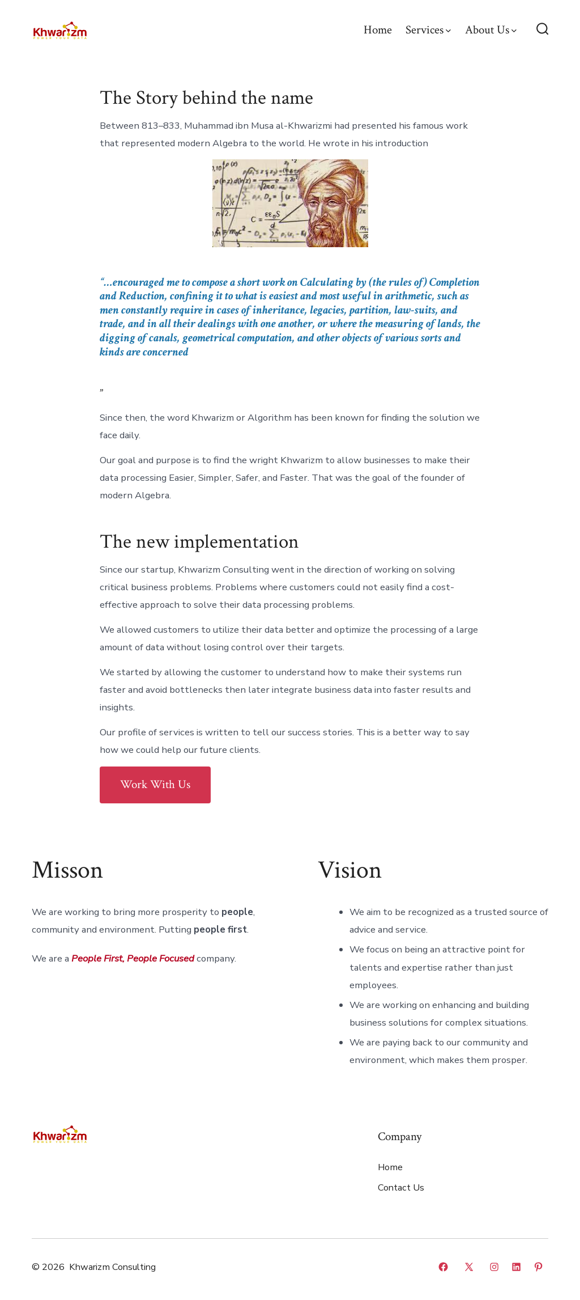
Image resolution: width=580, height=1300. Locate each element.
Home (378, 29)
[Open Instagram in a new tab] (494, 1267)
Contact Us (401, 1188)
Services (428, 29)
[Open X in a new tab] (469, 1267)
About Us (491, 29)
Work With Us (155, 784)
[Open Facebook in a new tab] (443, 1267)
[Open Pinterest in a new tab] (538, 1267)
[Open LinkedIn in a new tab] (516, 1267)
